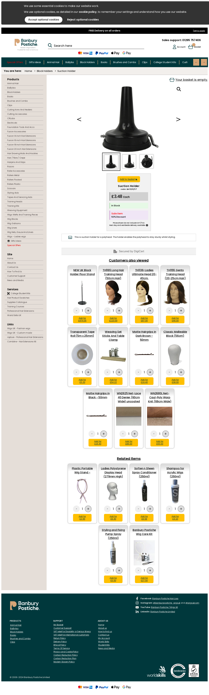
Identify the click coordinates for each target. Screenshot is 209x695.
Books (104, 62)
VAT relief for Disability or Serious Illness (72, 631)
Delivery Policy (60, 641)
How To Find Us (14, 271)
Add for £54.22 (113, 381)
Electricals (12, 122)
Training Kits (13, 205)
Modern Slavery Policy (64, 661)
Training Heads (14, 201)
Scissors (11, 188)
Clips (144, 62)
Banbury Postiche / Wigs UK (164, 607)
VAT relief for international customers (71, 634)
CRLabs (11, 118)
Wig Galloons (14, 223)
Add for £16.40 (144, 381)
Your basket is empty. (188, 80)
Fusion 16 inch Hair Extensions (21, 140)
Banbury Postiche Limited (162, 611)
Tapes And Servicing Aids (19, 197)
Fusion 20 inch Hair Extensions (21, 149)
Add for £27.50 (144, 579)
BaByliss (69, 62)
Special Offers (15, 62)
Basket (197, 46)
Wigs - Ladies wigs (16, 236)
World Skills (103, 641)
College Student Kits (164, 62)
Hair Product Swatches (18, 297)
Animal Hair (53, 62)
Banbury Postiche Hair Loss (165, 598)
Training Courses (15, 306)
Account (181, 46)
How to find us (105, 631)
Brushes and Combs (124, 62)
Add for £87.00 (144, 319)
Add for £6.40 (113, 517)
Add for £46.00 (175, 319)
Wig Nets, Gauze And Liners (20, 232)
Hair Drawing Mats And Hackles (22, 153)
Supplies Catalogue (17, 302)
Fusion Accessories (16, 131)
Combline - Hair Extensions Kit (21, 341)
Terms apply (199, 30)
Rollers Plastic (14, 184)
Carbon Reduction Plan (65, 658)
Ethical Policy (60, 645)
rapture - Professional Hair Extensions (25, 337)
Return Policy (60, 638)
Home (28, 71)
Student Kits (104, 645)
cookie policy (88, 12)
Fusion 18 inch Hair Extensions (21, 144)
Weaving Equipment (17, 210)
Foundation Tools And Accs (20, 127)
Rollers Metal (13, 175)
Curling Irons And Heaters (19, 109)
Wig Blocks (12, 219)
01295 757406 (191, 40)
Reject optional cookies (83, 20)
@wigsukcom (192, 602)
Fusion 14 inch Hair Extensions (21, 135)
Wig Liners (12, 227)
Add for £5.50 (113, 579)
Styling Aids (13, 192)
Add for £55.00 (159, 442)
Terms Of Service (62, 648)
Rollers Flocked (14, 179)
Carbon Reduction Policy (66, 655)
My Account (104, 638)
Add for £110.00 (113, 319)
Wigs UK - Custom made (19, 332)
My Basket (58, 624)
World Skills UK (14, 315)
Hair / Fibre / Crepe (16, 157)
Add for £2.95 (82, 517)
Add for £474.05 (82, 319)
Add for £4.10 (175, 517)
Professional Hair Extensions (20, 310)
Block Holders (87, 62)
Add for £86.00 (128, 442)
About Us (11, 262)
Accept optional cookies (43, 19)
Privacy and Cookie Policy (66, 651)
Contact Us (12, 267)
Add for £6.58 (144, 517)
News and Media (15, 280)
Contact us (103, 634)
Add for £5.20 (82, 381)
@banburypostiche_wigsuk (166, 602)
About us (102, 628)
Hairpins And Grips (16, 162)
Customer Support (16, 275)
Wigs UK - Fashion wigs (18, 328)
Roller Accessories (16, 170)
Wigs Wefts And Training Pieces (22, 214)
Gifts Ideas (35, 62)
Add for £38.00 (175, 381)
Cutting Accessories (17, 114)
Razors (10, 166)
